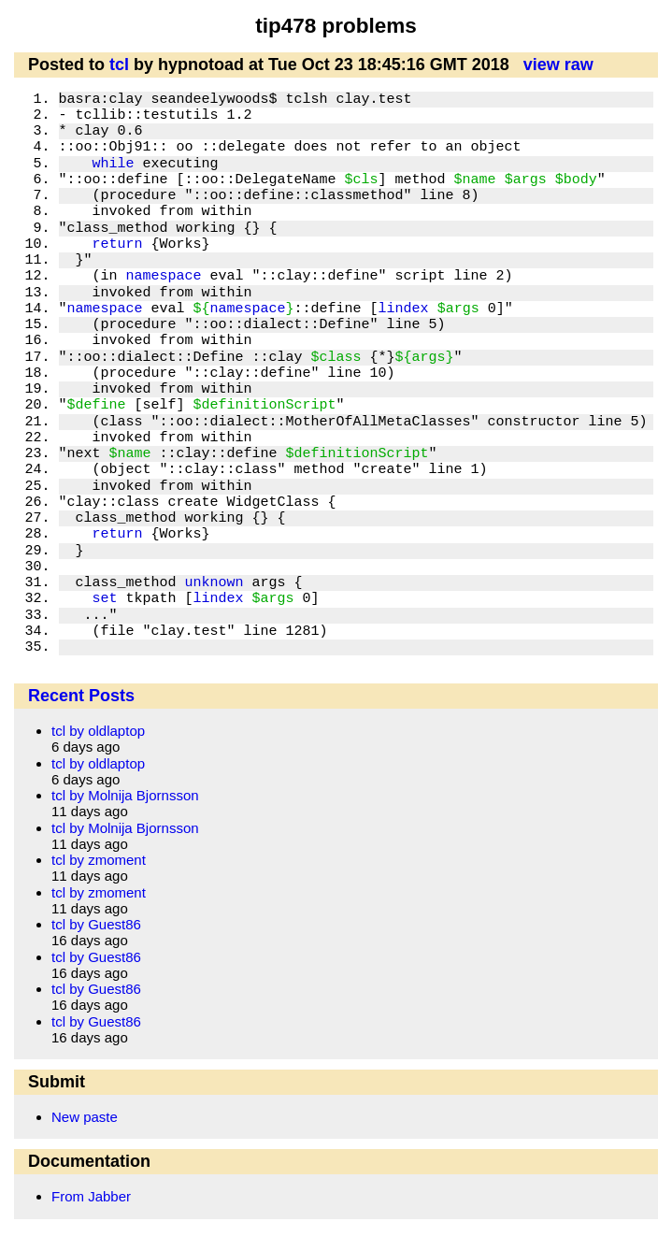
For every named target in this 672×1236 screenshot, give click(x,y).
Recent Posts (81, 695)
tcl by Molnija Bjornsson (125, 795)
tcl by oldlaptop (98, 731)
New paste (84, 1117)
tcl (119, 64)
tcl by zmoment (98, 860)
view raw (558, 64)
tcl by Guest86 (96, 924)
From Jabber (91, 1196)
